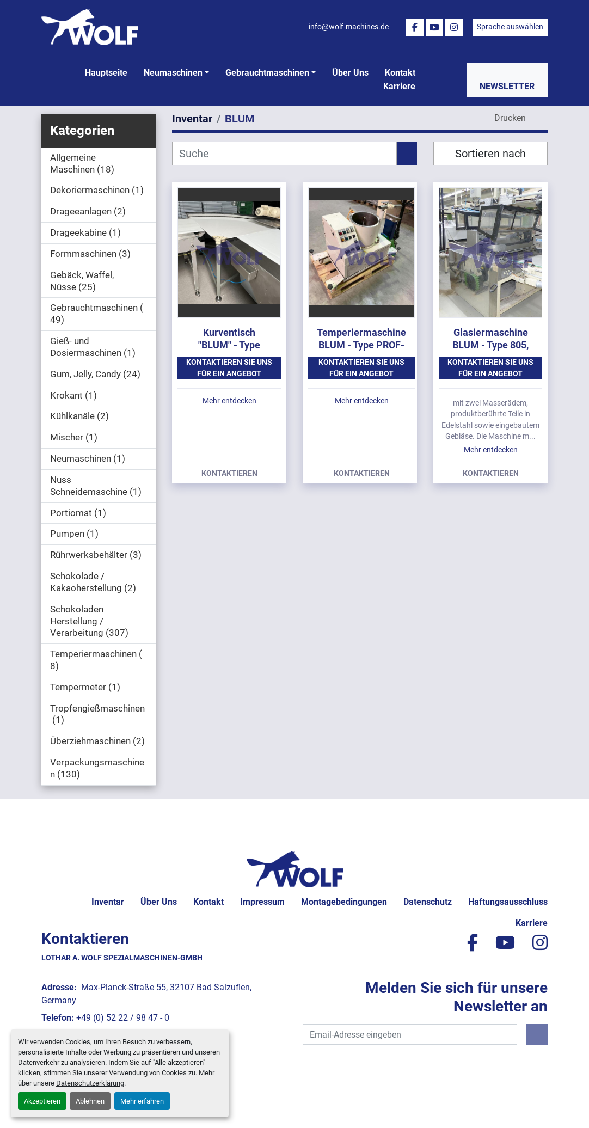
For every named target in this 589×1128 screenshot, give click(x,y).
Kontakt (400, 73)
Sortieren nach (490, 153)
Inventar (107, 902)
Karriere (399, 86)
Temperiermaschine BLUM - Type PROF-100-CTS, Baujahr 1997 (361, 351)
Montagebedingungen (344, 902)
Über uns (350, 73)
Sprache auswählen (510, 26)
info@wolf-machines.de (349, 26)
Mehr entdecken (229, 400)
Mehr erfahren (142, 1101)
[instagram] (454, 27)
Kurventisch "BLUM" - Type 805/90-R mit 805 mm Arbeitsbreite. (229, 351)
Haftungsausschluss (508, 902)
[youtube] (434, 27)
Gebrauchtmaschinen (267, 73)
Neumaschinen (173, 73)
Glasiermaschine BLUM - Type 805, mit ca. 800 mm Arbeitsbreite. (490, 351)
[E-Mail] (410, 1034)
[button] (176, 72)
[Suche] (284, 153)
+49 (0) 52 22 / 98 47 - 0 (122, 1018)
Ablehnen (90, 1101)
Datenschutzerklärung (90, 1083)
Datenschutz (427, 902)
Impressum (262, 902)
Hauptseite (106, 73)
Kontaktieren (229, 473)
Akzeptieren (42, 1101)
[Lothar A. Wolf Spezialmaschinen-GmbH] (295, 868)
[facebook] (415, 27)
